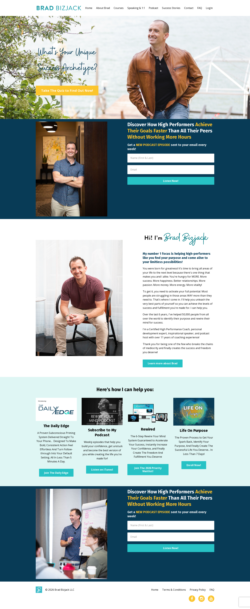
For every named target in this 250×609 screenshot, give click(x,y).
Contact (188, 8)
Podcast (153, 8)
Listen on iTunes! (102, 469)
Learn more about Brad (162, 363)
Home (88, 8)
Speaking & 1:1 (136, 8)
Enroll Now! (194, 465)
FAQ (199, 8)
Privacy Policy (198, 589)
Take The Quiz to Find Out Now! (67, 90)
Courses (119, 8)
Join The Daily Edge (56, 473)
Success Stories (171, 8)
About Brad (103, 8)
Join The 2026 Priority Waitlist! (148, 469)
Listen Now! (170, 181)
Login (209, 8)
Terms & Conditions (174, 589)
